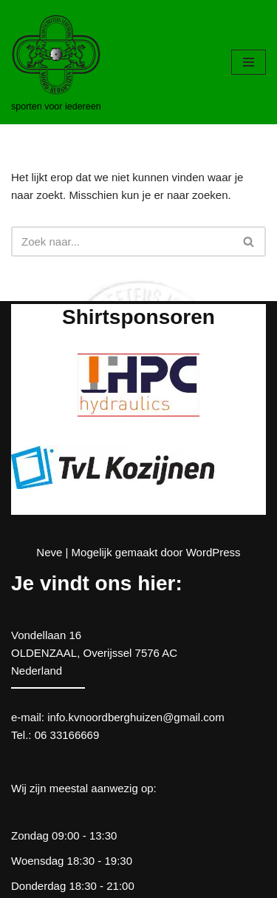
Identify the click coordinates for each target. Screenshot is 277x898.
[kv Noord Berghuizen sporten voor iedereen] (56, 62)
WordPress (213, 552)
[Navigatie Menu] (248, 62)
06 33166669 (67, 735)
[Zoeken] (122, 241)
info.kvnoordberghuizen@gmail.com (136, 717)
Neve (49, 552)
